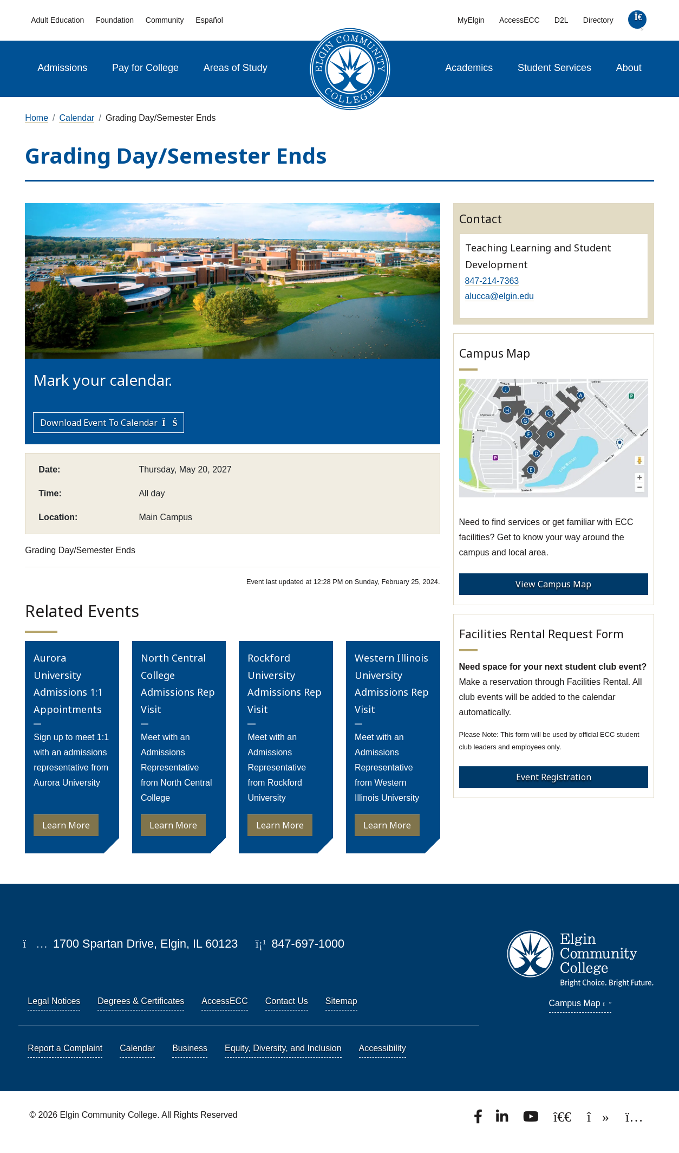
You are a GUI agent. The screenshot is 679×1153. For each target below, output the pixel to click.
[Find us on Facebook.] (479, 1120)
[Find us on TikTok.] (599, 1120)
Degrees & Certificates (140, 1001)
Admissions (62, 67)
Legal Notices (54, 1001)
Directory (598, 20)
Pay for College (145, 67)
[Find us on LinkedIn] (503, 1120)
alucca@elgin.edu (499, 296)
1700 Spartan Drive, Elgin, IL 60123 (130, 943)
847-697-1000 (300, 943)
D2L (561, 20)
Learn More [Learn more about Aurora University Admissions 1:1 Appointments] (66, 825)
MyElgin (471, 20)
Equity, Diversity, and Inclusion (283, 1048)
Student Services (554, 67)
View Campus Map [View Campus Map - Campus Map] (553, 584)
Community (165, 20)
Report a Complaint (65, 1048)
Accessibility (382, 1048)
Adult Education (57, 20)
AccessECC (519, 20)
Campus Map (580, 1003)
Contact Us (286, 1001)
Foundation (115, 20)
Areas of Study (235, 67)
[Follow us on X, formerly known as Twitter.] (563, 1120)
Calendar (76, 117)
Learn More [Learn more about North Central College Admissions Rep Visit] (173, 825)
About (629, 67)
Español (209, 20)
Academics (469, 67)
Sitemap (341, 1001)
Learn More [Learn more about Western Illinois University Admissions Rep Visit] (387, 825)
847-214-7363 (492, 281)
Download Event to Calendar (108, 423)
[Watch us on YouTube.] (532, 1120)
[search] (637, 22)
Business (189, 1048)
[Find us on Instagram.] (634, 1120)
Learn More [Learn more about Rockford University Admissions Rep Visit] (280, 825)
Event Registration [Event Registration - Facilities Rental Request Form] (553, 777)
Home (36, 117)
